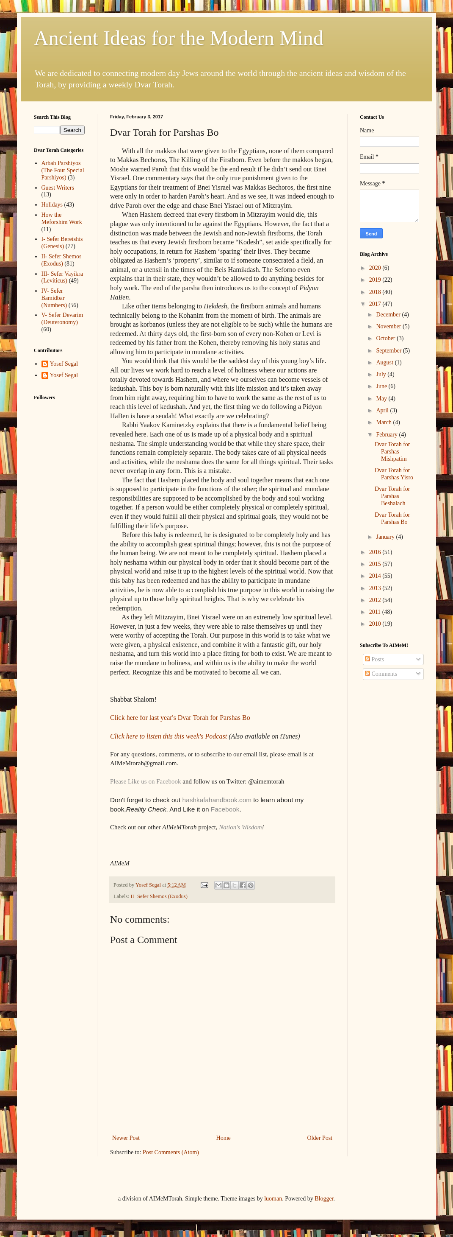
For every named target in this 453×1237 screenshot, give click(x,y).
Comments (381, 674)
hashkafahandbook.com (215, 799)
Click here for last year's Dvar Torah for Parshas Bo (180, 717)
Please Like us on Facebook (145, 781)
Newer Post (126, 1138)
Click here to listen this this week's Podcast (169, 736)
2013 (376, 588)
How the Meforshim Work (61, 218)
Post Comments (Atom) (171, 1152)
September (389, 350)
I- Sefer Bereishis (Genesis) (62, 242)
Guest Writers (57, 188)
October (386, 338)
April (383, 410)
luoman (273, 1198)
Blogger (324, 1198)
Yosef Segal (64, 364)
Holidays (52, 205)
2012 (376, 600)
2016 (376, 552)
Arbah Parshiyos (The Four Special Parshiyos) (62, 170)
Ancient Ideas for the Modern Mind (178, 38)
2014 (376, 576)
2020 (376, 268)
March (384, 422)
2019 (376, 280)
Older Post (320, 1138)
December (389, 314)
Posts (374, 659)
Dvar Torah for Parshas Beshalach (392, 496)
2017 (376, 304)
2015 (376, 564)
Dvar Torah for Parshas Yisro (394, 474)
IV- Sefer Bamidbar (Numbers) (54, 298)
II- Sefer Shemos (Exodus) (159, 896)
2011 (375, 612)
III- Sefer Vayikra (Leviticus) (62, 277)
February (387, 434)
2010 (376, 624)
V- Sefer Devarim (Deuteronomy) (62, 318)
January (386, 537)
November (389, 326)
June (382, 386)
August (385, 362)
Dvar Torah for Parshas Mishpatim (392, 451)
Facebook (225, 809)
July (381, 374)
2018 (376, 292)
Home (223, 1138)
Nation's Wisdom (240, 827)
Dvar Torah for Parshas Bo (392, 518)
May (382, 398)
